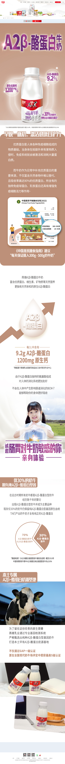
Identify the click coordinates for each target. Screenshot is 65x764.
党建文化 (42, 2)
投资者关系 (46, 2)
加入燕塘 (33, 2)
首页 (21, 2)
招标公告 (51, 2)
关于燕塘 (24, 2)
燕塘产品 (28, 2)
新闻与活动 (37, 2)
